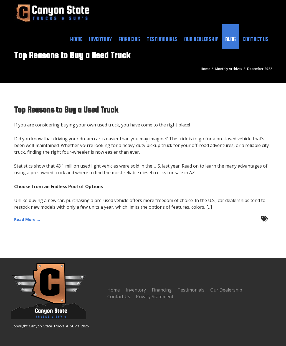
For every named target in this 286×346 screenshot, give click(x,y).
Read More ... (27, 219)
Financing (129, 39)
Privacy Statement (154, 296)
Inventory (100, 39)
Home (76, 39)
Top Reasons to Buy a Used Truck (66, 109)
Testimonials (162, 39)
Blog (230, 39)
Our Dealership (201, 39)
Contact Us (255, 39)
